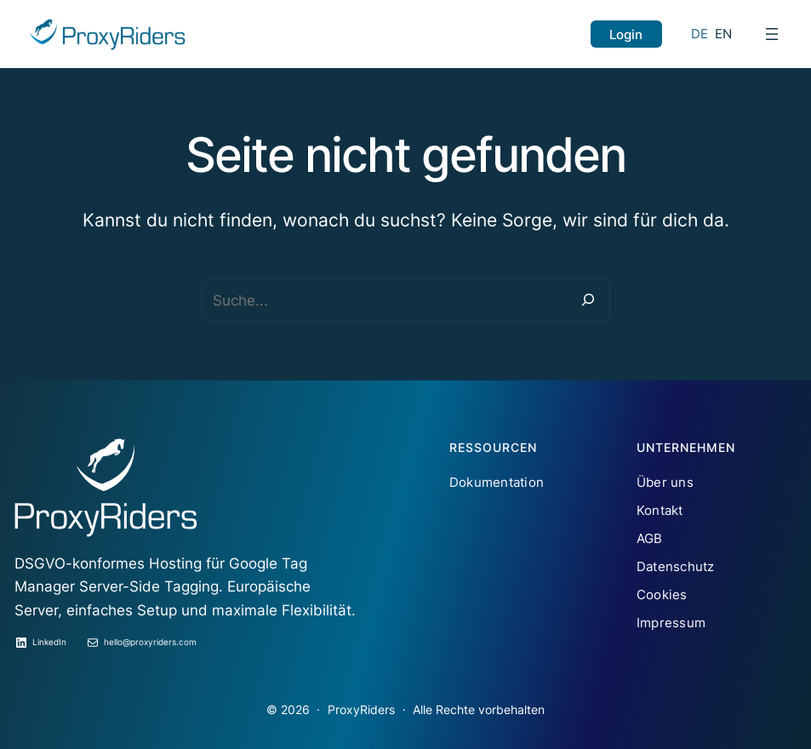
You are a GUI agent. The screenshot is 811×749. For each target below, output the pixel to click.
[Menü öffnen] (772, 34)
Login (626, 34)
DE (700, 34)
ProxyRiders (361, 709)
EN (724, 34)
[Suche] (587, 300)
